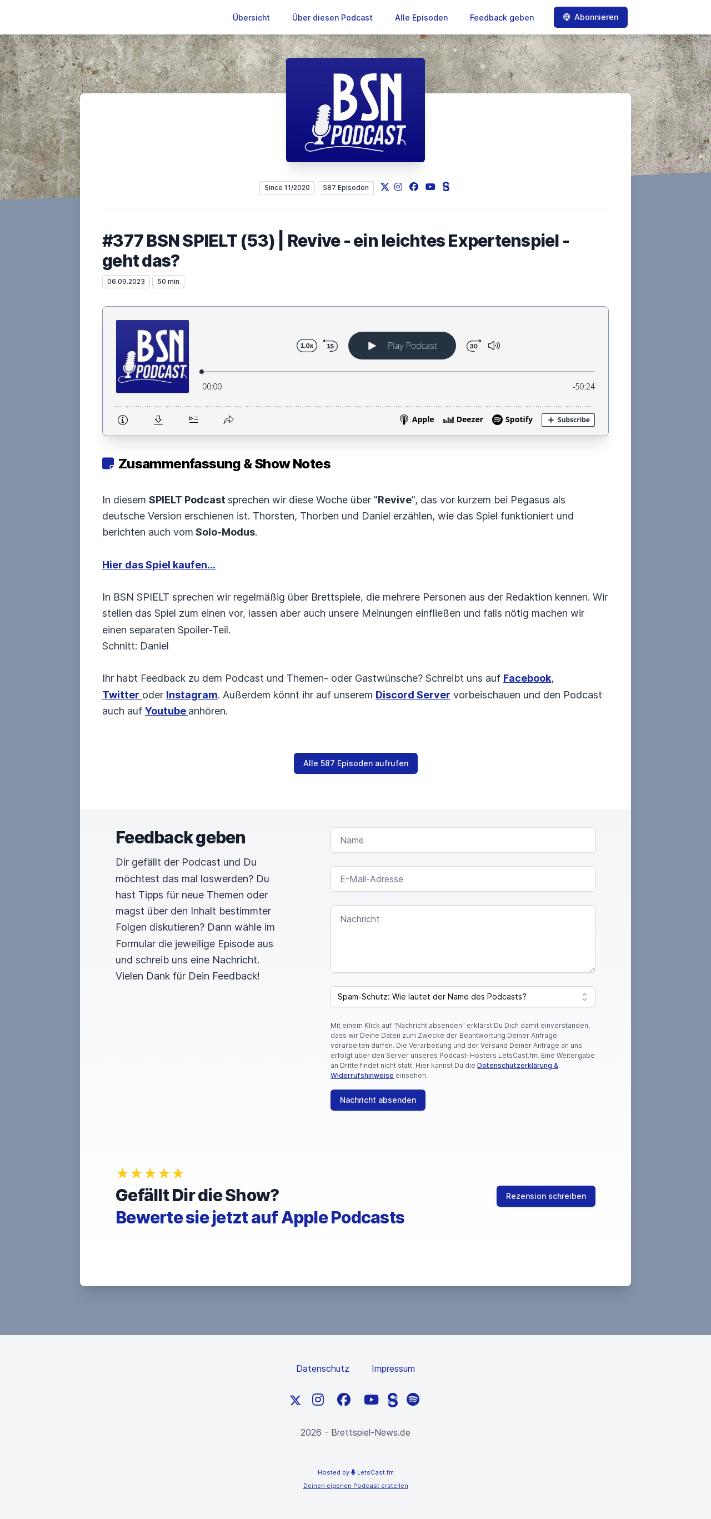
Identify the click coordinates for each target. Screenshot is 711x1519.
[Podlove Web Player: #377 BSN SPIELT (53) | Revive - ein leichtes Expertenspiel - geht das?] (355, 371)
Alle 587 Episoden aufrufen (355, 763)
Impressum (393, 1368)
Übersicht (251, 17)
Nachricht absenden (378, 1100)
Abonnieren (590, 17)
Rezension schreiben (546, 1196)
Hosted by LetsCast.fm (356, 1472)
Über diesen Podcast (332, 17)
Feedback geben (502, 17)
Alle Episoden (421, 17)
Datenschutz (322, 1368)
